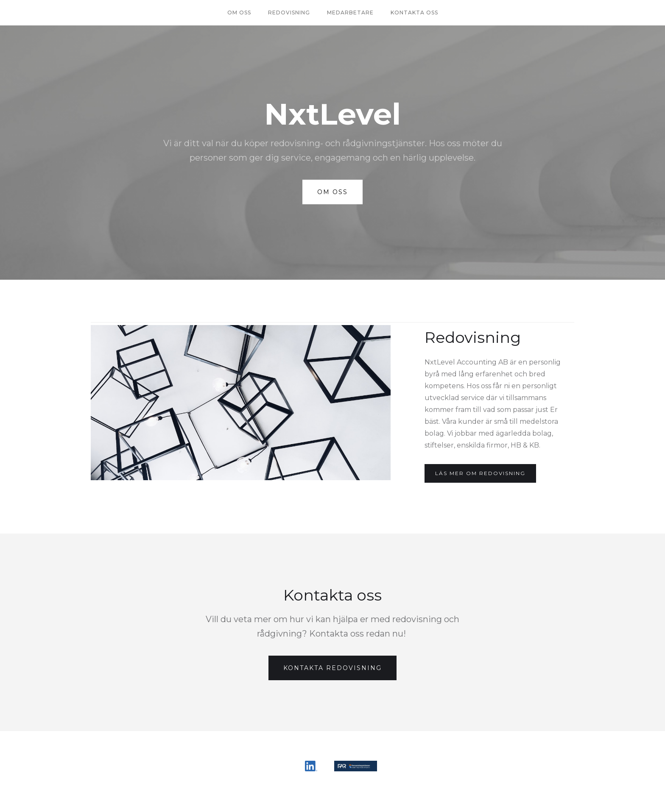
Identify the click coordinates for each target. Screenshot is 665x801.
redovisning (289, 12)
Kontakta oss (414, 12)
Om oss (239, 12)
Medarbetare (350, 12)
